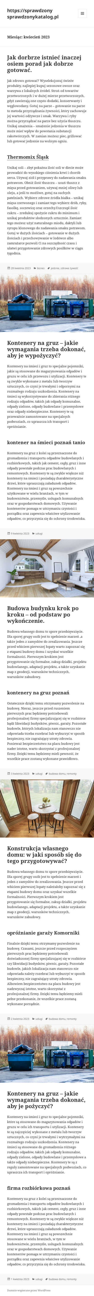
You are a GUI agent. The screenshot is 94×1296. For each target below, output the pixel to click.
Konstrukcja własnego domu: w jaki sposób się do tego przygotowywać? (44, 854)
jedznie (55, 268)
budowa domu (57, 773)
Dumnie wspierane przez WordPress (28, 1290)
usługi (39, 533)
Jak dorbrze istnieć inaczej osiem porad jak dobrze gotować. (44, 64)
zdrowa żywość (69, 268)
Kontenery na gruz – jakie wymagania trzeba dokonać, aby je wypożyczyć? (46, 349)
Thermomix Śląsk (28, 157)
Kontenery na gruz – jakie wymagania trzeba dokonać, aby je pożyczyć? (46, 1100)
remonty (72, 773)
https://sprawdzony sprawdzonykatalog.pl (33, 13)
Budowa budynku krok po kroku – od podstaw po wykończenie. (43, 614)
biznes (41, 268)
